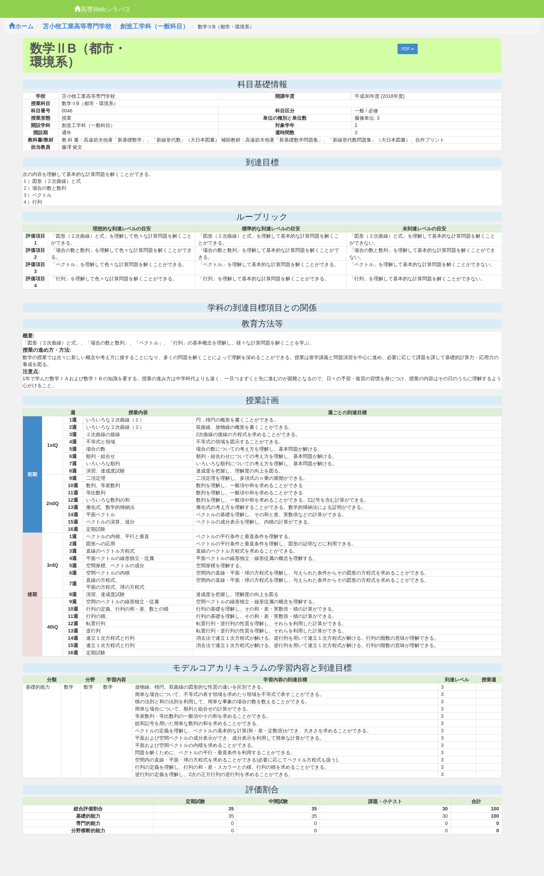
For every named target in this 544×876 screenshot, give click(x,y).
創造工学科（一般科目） (154, 26)
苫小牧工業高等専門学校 (77, 26)
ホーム (21, 26)
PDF (407, 48)
